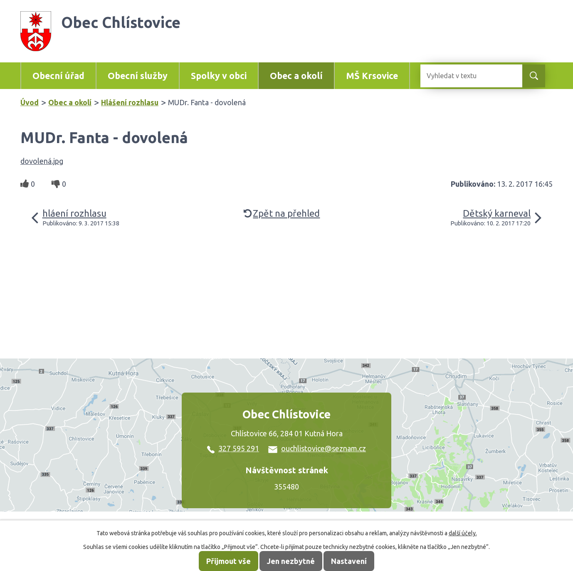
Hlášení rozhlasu (129, 102)
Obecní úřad (58, 76)
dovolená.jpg (41, 161)
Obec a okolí (296, 76)
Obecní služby (138, 76)
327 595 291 (233, 448)
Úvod (29, 102)
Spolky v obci (219, 76)
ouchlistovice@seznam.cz (317, 448)
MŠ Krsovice (372, 76)
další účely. (463, 533)
